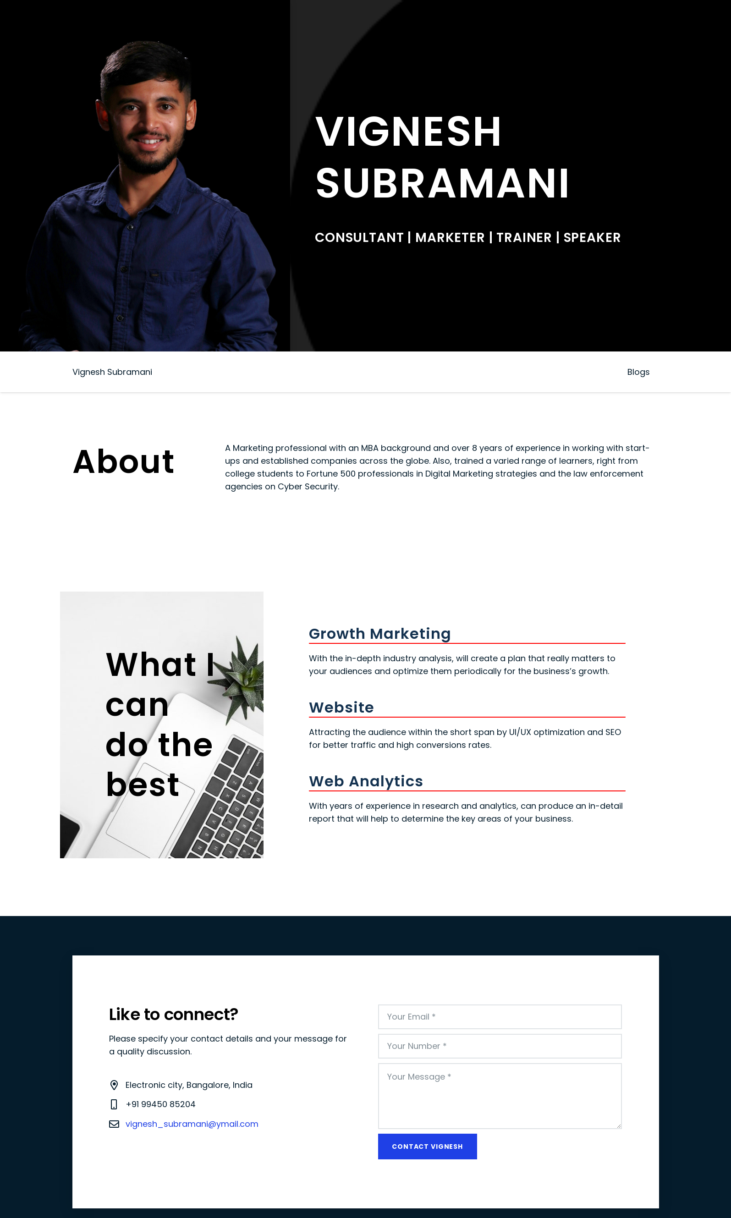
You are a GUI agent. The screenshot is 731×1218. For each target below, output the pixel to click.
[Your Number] (500, 1046)
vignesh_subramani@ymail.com (192, 1124)
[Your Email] (500, 1016)
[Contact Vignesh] (427, 1146)
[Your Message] (500, 1096)
